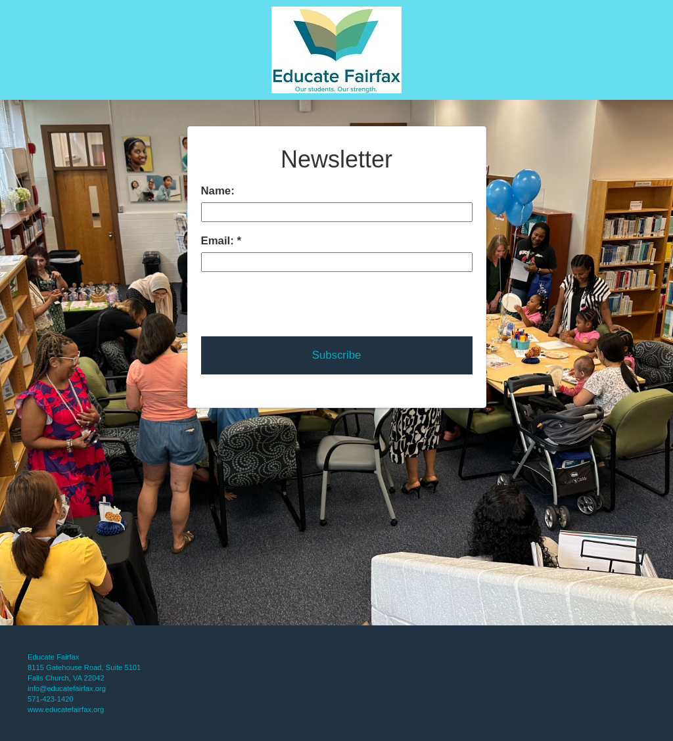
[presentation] (301, 297)
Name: (218, 191)
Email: (219, 241)
